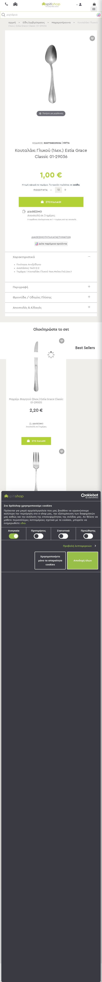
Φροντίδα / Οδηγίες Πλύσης (52, 297)
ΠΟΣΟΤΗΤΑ (41, 190)
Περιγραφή (52, 287)
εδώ (23, 523)
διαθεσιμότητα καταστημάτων (51, 237)
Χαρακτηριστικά (52, 257)
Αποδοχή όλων (82, 560)
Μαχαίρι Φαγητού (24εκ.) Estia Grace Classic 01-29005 (36, 401)
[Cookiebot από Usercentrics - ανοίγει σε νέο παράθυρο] (83, 496)
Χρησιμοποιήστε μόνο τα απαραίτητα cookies (50, 560)
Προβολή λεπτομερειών (77, 545)
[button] (3, 15)
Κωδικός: (37, 143)
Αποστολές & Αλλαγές (52, 308)
